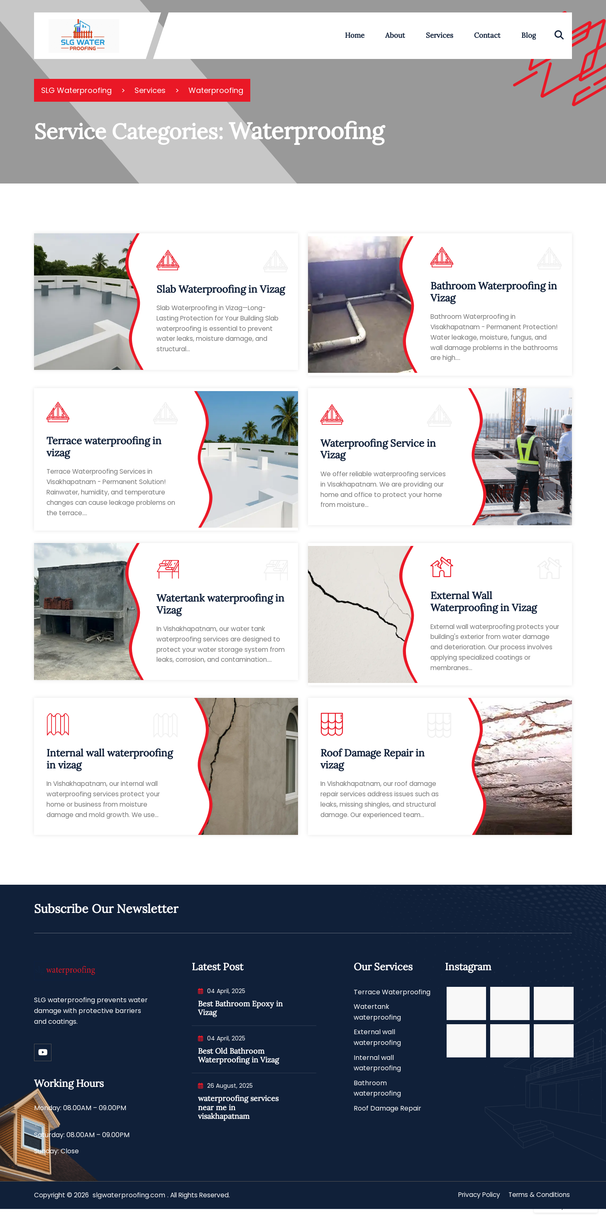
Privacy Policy (475, 1207)
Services (439, 35)
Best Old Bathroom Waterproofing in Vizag (238, 1065)
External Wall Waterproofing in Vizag (483, 607)
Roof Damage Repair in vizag (372, 766)
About (395, 35)
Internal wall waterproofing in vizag (109, 766)
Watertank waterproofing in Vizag (220, 607)
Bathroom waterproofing (377, 1098)
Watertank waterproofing (377, 1022)
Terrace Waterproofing (392, 1002)
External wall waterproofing (377, 1047)
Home (354, 35)
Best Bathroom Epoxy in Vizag (240, 1018)
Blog (528, 35)
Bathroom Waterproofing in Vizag (493, 293)
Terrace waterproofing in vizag (103, 450)
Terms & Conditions (538, 1207)
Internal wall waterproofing (377, 1073)
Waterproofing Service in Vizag (378, 451)
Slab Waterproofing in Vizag (220, 289)
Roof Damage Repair (387, 1118)
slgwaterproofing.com (131, 1207)
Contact (487, 35)
